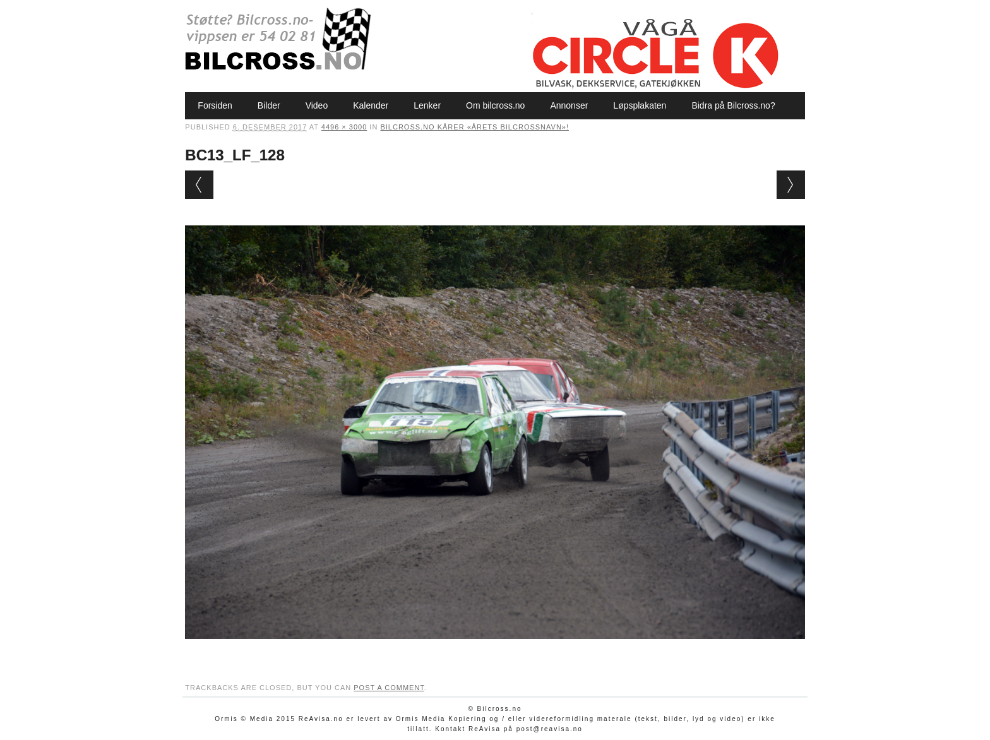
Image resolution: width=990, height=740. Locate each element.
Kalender (370, 105)
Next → (791, 184)
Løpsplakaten (639, 105)
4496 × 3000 (344, 127)
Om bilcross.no (495, 105)
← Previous (199, 184)
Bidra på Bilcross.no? (733, 105)
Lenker (427, 105)
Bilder (269, 105)
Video (317, 105)
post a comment (389, 687)
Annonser (569, 105)
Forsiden (215, 105)
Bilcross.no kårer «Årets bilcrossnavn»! (474, 127)
